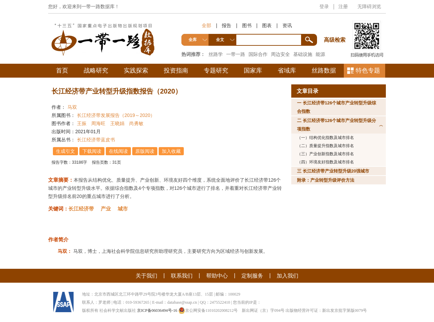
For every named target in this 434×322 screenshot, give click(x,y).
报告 (226, 25)
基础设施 (302, 54)
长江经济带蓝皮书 (96, 139)
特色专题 (368, 70)
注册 (343, 6)
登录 (324, 6)
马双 (72, 107)
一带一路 (235, 54)
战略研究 (96, 70)
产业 (106, 209)
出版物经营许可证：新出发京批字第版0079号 (326, 310)
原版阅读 (144, 151)
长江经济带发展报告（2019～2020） (116, 115)
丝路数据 (324, 70)
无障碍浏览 (369, 6)
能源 (320, 54)
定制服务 (252, 276)
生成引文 (65, 151)
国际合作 (258, 54)
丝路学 (216, 54)
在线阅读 (118, 151)
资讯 (287, 25)
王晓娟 (117, 123)
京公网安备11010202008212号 (208, 310)
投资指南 (176, 70)
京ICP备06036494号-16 (157, 310)
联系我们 (182, 276)
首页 (62, 70)
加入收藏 (171, 151)
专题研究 (216, 70)
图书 (247, 25)
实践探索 (136, 70)
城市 (123, 209)
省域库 (287, 70)
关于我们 (146, 276)
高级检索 (336, 27)
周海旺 (98, 123)
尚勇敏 (136, 123)
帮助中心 (217, 276)
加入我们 (287, 276)
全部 (206, 25)
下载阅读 (91, 151)
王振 (81, 123)
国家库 (253, 70)
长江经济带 (81, 209)
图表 (267, 25)
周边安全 (280, 54)
